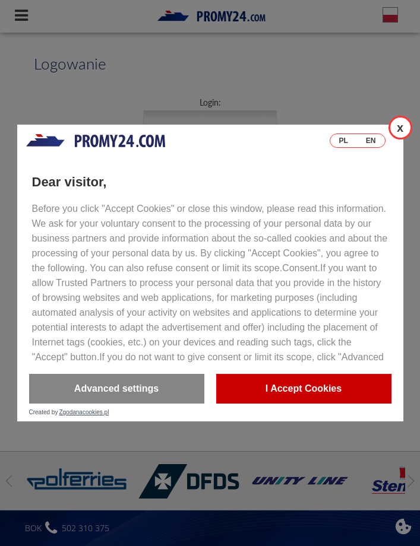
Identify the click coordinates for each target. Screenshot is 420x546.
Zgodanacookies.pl (84, 412)
